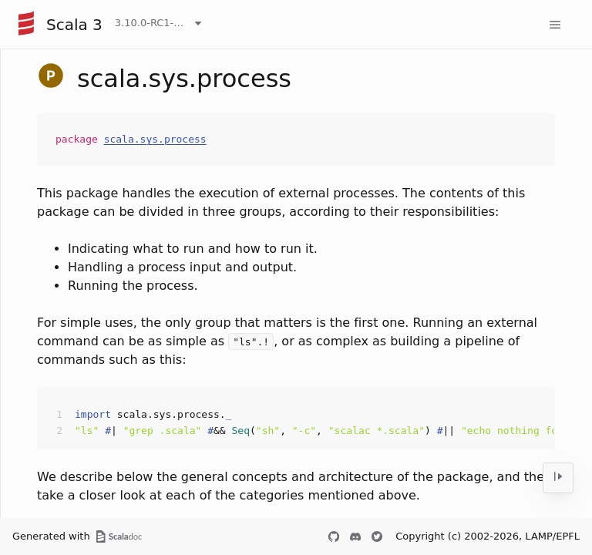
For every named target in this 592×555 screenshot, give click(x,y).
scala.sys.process (155, 139)
